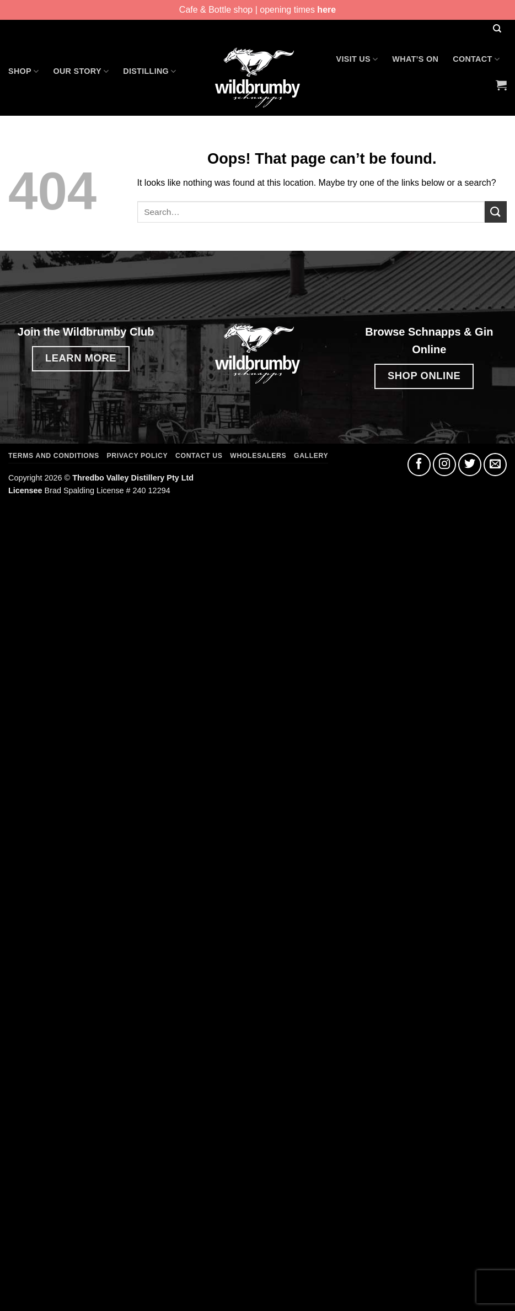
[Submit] (496, 212)
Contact (476, 59)
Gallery (311, 456)
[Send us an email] (495, 464)
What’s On (415, 59)
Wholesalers (258, 456)
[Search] (497, 29)
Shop (23, 71)
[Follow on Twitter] (469, 464)
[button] (501, 85)
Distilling (149, 71)
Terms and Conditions (53, 456)
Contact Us (198, 456)
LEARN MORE (80, 358)
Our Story (81, 71)
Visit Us (357, 59)
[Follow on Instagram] (444, 464)
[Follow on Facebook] (419, 464)
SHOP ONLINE (424, 375)
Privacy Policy (137, 456)
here (326, 9)
